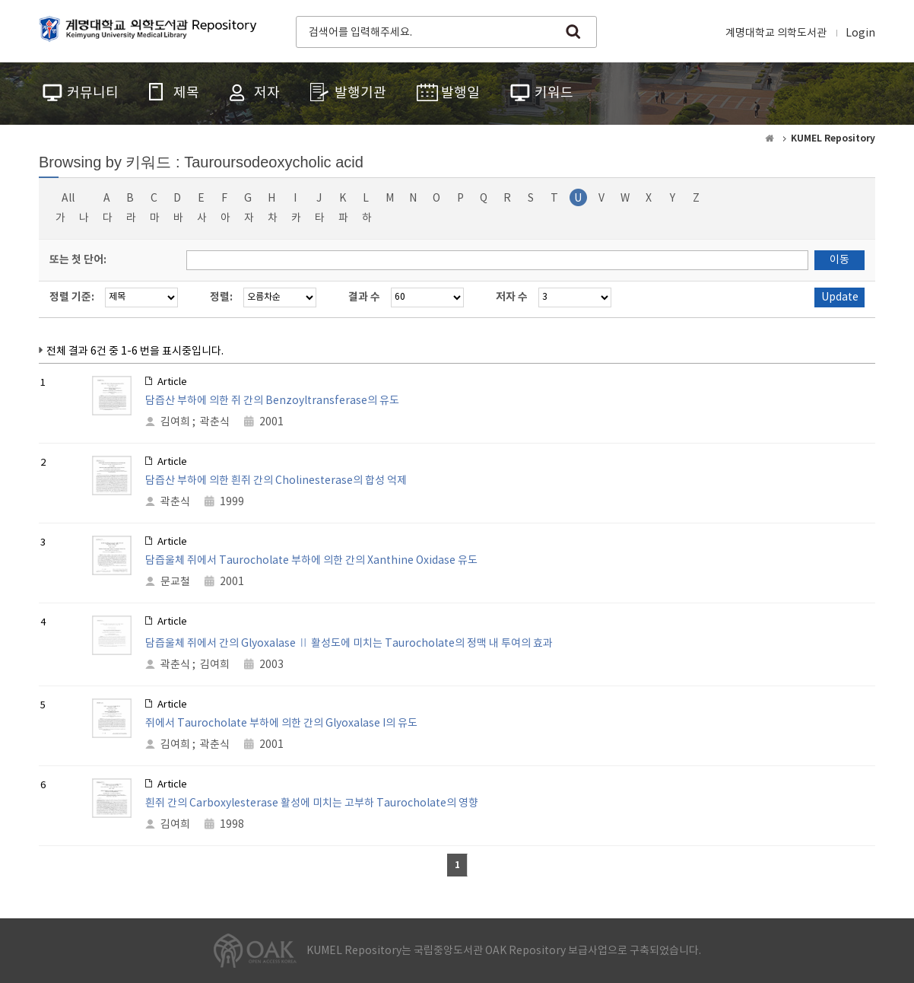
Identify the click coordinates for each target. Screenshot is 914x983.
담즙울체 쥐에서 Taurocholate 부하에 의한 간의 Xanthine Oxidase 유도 (311, 561)
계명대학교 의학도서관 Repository (151, 30)
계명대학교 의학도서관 (776, 33)
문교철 (175, 582)
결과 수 (364, 297)
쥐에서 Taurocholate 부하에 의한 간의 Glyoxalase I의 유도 (281, 723)
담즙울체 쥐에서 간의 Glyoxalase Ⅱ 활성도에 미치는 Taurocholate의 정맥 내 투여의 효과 (349, 644)
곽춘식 (215, 422)
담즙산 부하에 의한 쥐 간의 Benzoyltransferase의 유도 (272, 401)
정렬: (221, 297)
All (68, 198)
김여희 (175, 422)
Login (860, 33)
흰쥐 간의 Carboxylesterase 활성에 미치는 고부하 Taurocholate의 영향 (311, 803)
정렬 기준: (71, 297)
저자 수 (512, 297)
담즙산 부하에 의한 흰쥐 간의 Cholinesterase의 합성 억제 (276, 481)
